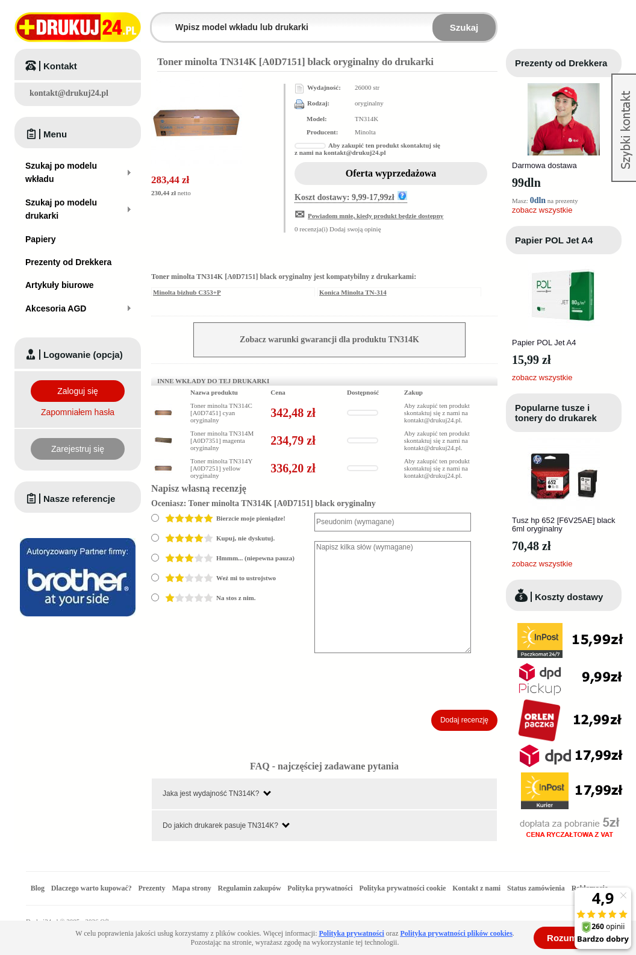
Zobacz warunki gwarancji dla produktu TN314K (329, 339)
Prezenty (152, 888)
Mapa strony (191, 888)
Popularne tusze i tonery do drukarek (556, 412)
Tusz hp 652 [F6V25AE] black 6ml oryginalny (564, 524)
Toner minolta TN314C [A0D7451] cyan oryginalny (221, 413)
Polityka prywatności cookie (402, 888)
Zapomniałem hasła (77, 412)
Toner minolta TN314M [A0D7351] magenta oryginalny (222, 440)
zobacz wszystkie (542, 209)
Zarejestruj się (77, 449)
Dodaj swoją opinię (355, 229)
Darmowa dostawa (544, 165)
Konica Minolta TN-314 (353, 292)
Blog (38, 888)
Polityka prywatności (319, 888)
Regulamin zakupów (249, 888)
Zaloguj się (77, 391)
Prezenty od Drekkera (561, 63)
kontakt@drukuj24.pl (69, 93)
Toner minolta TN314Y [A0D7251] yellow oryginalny (221, 468)
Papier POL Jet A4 (554, 240)
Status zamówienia (537, 888)
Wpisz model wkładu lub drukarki (159, 20)
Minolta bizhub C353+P (187, 292)
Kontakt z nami (476, 888)
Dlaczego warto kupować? (91, 888)
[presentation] (405, 681)
